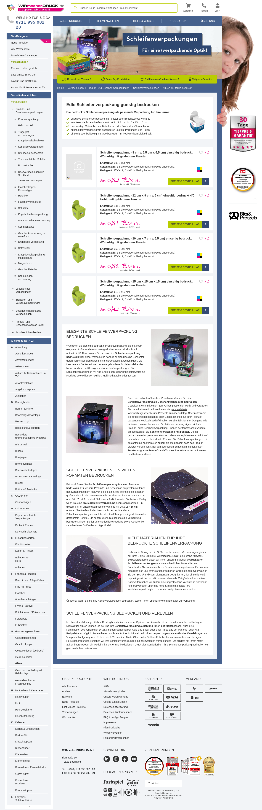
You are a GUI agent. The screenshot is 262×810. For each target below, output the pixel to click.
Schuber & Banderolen (28, 332)
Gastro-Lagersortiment (27, 631)
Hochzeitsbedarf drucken (154, 420)
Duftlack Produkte (25, 525)
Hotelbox (23, 195)
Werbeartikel (69, 717)
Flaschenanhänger (25, 599)
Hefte (18, 703)
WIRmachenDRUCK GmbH (78, 750)
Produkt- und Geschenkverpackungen (29, 111)
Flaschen (20, 593)
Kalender (20, 722)
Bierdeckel (21, 444)
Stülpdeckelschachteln (30, 153)
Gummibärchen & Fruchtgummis (25, 682)
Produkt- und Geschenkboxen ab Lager (30, 323)
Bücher (19, 483)
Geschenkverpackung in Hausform (31, 235)
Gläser (19, 663)
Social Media (114, 750)
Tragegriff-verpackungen (26, 134)
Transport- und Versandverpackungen (28, 301)
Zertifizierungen (159, 750)
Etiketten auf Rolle (22, 559)
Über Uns (208, 20)
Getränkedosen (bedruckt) (29, 650)
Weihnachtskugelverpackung (32, 220)
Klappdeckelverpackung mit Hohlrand (31, 256)
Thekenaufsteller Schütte (32, 159)
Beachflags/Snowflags (27, 415)
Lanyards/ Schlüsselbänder (24, 799)
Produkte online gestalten (25, 68)
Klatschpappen (23, 741)
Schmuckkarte (26, 226)
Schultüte (23, 208)
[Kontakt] (204, 8)
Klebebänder (22, 748)
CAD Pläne (21, 495)
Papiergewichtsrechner (116, 737)
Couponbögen (23, 502)
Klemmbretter (22, 761)
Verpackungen (19, 62)
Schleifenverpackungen (31, 146)
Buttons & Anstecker (26, 489)
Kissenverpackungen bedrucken (115, 600)
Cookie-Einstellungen (115, 701)
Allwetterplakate (24, 383)
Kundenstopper (23, 790)
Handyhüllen (22, 697)
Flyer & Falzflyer (24, 606)
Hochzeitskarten (24, 709)
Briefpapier (21, 457)
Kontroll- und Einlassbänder (30, 767)
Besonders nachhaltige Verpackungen (28, 312)
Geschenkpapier (24, 644)
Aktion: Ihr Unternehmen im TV (28, 87)
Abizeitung (21, 347)
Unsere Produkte (77, 679)
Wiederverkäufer (113, 732)
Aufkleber (20, 396)
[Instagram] (116, 759)
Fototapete (21, 618)
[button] (188, 8)
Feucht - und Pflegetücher (29, 580)
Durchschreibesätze (26, 531)
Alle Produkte (71, 20)
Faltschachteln (26, 125)
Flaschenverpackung (29, 201)
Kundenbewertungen (168, 795)
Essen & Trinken (24, 551)
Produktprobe (25, 165)
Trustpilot (154, 783)
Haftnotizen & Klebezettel (29, 690)
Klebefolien (21, 754)
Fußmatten (21, 625)
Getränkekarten (24, 657)
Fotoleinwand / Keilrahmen (30, 612)
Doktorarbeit (22, 508)
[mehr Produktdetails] (207, 153)
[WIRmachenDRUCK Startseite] (36, 7)
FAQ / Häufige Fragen (116, 717)
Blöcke (19, 451)
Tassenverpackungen (30, 180)
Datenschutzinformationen (118, 712)
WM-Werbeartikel (20, 49)
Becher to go (22, 421)
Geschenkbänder (27, 269)
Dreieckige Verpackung (31, 241)
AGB (106, 686)
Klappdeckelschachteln (31, 140)
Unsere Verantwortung (116, 696)
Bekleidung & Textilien (27, 428)
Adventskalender (24, 360)
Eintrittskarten (23, 544)
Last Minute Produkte (74, 707)
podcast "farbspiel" (120, 772)
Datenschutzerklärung (116, 707)
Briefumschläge (24, 463)
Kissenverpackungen (29, 119)
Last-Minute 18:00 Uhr (23, 74)
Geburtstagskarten (25, 638)
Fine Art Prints (23, 586)
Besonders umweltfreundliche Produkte (30, 436)
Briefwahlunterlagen (26, 470)
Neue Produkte (19, 42)
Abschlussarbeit (24, 353)
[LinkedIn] (107, 759)
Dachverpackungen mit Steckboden (31, 174)
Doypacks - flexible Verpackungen (25, 517)
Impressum (110, 722)
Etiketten (20, 567)
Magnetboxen (25, 263)
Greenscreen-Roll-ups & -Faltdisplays (29, 672)
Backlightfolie (22, 402)
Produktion (178, 20)
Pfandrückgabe (112, 727)
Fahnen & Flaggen (25, 574)
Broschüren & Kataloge (24, 55)
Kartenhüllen (22, 735)
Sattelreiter (24, 248)
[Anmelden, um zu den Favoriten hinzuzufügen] (201, 153)
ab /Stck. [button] (120, 180)
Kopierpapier (22, 773)
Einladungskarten (25, 538)
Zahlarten (154, 679)
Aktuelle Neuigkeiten (115, 691)
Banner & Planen (24, 408)
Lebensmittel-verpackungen (23, 290)
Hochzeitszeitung (24, 716)
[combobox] (124, 8)
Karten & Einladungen (27, 729)
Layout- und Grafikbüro (23, 81)
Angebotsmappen (25, 389)
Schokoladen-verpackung (25, 278)
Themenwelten (108, 20)
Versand (193, 679)
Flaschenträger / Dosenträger (27, 189)
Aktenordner (22, 366)
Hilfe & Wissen (143, 20)
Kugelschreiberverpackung (32, 214)
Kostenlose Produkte (21, 782)
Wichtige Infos (116, 679)
